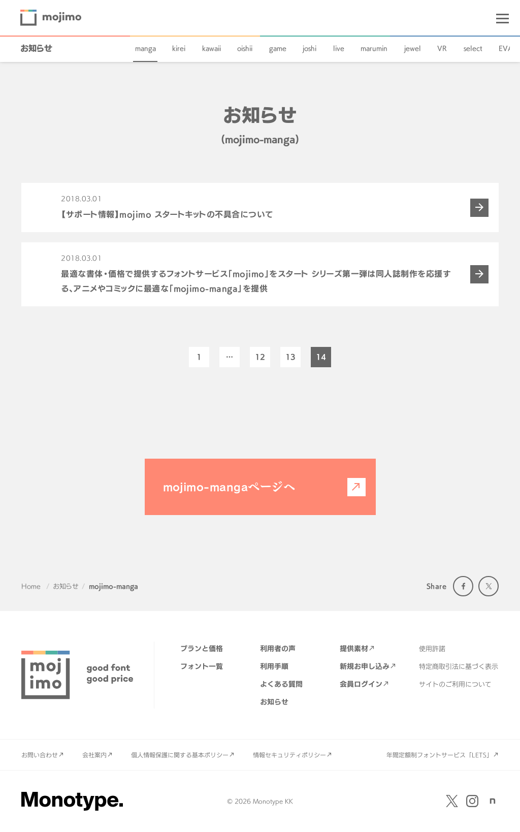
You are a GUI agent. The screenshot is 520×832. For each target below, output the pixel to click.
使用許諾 (432, 649)
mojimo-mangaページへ (229, 486)
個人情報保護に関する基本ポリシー (180, 754)
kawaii (211, 48)
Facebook (463, 586)
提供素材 (354, 648)
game (277, 48)
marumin (374, 48)
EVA (506, 48)
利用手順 (274, 666)
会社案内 (94, 754)
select (473, 48)
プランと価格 (201, 648)
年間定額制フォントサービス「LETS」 (439, 754)
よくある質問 (281, 684)
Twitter (488, 586)
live (338, 48)
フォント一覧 (201, 666)
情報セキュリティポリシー (289, 754)
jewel (412, 48)
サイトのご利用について (455, 684)
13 (290, 356)
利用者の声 (278, 648)
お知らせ (36, 48)
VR (442, 48)
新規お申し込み (364, 666)
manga (145, 48)
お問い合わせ (39, 754)
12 (260, 356)
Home (31, 586)
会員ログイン (361, 684)
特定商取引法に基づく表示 (458, 666)
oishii (244, 48)
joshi (309, 48)
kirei (178, 48)
